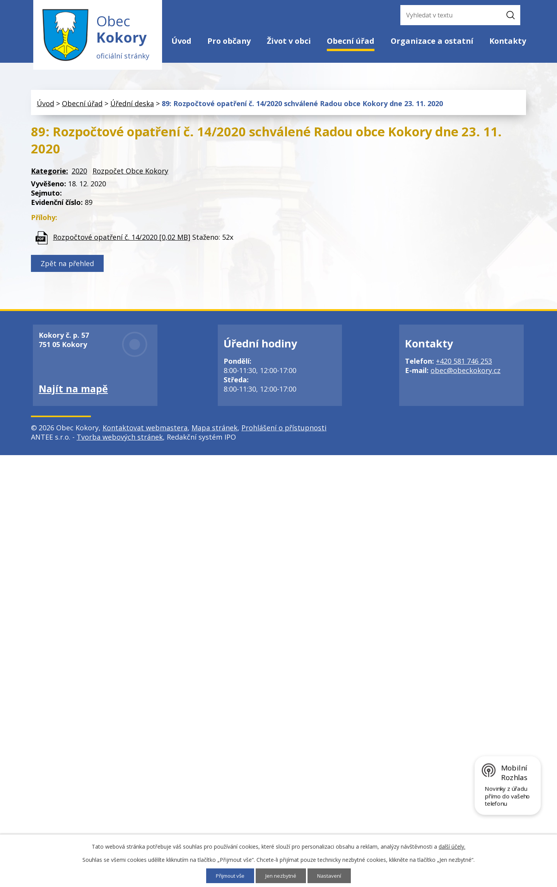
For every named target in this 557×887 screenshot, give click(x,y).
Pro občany (229, 41)
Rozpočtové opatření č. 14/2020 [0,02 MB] (121, 239)
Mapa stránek (214, 430)
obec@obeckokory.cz (466, 373)
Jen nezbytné (282, 875)
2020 (79, 173)
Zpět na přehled (67, 266)
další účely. (452, 846)
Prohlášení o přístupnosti (283, 430)
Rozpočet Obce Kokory (130, 173)
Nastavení (331, 875)
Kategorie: (49, 173)
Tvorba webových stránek (120, 439)
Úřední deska (132, 105)
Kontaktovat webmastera (145, 430)
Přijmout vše (229, 875)
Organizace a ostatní (432, 41)
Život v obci (289, 41)
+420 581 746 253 (464, 363)
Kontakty (507, 41)
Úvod (181, 41)
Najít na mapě (73, 391)
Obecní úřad (350, 41)
